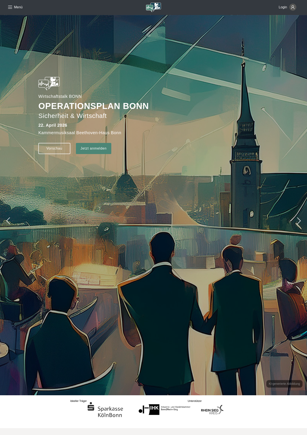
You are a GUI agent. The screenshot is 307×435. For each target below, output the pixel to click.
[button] (299, 221)
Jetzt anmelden (94, 148)
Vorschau (54, 148)
